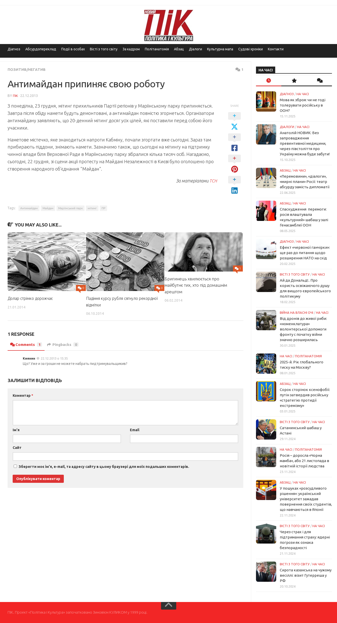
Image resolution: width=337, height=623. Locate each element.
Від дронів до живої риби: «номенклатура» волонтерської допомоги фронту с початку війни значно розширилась (303, 329)
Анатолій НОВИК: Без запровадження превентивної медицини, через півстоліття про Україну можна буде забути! (305, 143)
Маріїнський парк (70, 208)
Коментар (23, 395)
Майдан (48, 208)
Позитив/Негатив (28, 69)
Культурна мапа (220, 49)
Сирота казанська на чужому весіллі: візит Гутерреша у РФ (305, 575)
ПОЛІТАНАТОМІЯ (308, 356)
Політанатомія (157, 49)
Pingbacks (65, 344)
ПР (103, 208)
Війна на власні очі (296, 312)
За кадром (131, 49)
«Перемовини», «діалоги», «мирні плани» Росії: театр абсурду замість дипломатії (304, 181)
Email (134, 429)
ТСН (213, 180)
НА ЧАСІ (302, 94)
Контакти (276, 49)
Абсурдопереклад (40, 49)
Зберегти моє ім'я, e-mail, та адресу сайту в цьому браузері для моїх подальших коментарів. (104, 466)
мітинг (92, 208)
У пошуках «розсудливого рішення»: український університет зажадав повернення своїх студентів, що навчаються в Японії (306, 499)
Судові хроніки (250, 49)
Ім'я (16, 429)
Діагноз (14, 49)
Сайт (17, 447)
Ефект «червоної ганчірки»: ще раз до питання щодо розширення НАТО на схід (305, 252)
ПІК (15, 95)
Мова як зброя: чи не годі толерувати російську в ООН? (302, 105)
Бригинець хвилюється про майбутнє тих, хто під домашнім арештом (196, 285)
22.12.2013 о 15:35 (54, 358)
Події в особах (73, 49)
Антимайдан (29, 208)
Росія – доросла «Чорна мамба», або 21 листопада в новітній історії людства (304, 460)
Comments (27, 344)
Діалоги (195, 49)
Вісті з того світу (103, 49)
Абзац (179, 49)
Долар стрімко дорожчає (32, 298)
